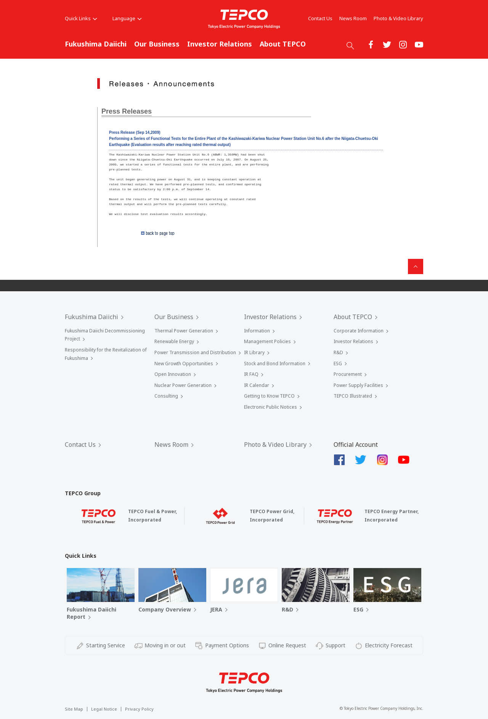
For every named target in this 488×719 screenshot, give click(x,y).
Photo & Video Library (398, 18)
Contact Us (320, 18)
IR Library (254, 352)
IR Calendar (256, 385)
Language (127, 18)
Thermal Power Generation (183, 330)
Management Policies (267, 341)
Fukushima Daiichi (96, 43)
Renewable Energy (174, 341)
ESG (338, 363)
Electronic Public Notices (270, 407)
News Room (353, 18)
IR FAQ (251, 374)
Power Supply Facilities (358, 385)
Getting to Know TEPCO (269, 396)
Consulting (166, 396)
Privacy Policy (139, 709)
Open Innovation (172, 374)
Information (257, 330)
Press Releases (126, 111)
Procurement (348, 374)
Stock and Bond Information (274, 363)
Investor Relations (219, 43)
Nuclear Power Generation (183, 385)
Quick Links (81, 18)
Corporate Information (359, 330)
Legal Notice (104, 709)
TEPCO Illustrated (353, 396)
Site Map (74, 709)
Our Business (157, 43)
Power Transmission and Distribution (195, 352)
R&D (338, 352)
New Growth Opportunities (183, 363)
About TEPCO (283, 43)
